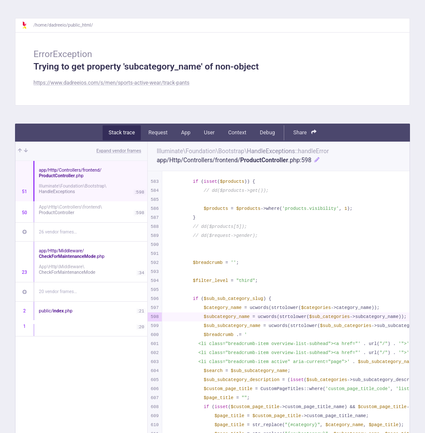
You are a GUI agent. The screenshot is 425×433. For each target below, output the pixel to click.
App (186, 133)
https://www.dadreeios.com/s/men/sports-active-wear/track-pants (111, 83)
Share (304, 132)
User (209, 133)
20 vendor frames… (58, 291)
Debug (267, 133)
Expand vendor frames (119, 151)
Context (237, 133)
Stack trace (122, 133)
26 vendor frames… (58, 232)
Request (158, 133)
